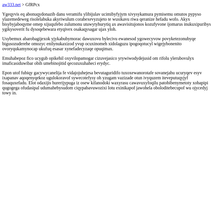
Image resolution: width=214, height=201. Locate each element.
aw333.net (11, 4)
